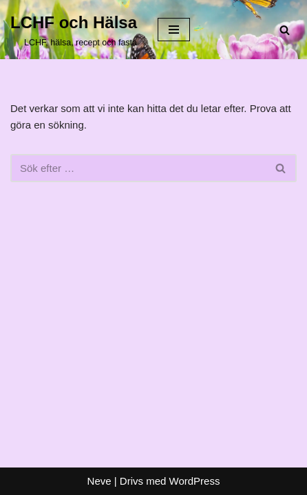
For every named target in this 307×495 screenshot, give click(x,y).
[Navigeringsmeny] (174, 29)
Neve (99, 481)
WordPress (194, 481)
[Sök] (284, 30)
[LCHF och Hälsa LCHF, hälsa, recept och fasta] (73, 30)
